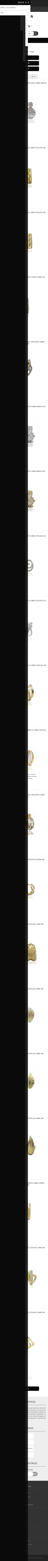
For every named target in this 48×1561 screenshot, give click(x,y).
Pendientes (25, 52)
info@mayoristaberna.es (26, 1448)
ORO (19, 52)
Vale (24, 784)
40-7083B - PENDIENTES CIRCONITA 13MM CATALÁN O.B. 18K (24, 601)
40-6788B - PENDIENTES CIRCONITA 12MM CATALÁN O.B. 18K (24, 537)
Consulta (24, 1548)
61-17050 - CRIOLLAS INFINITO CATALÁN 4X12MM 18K (24, 859)
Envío (24, 1515)
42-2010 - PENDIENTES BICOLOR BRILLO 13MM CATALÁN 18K (24, 731)
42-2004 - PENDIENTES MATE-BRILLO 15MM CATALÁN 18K (24, 665)
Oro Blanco (24, 68)
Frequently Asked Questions (24, 1544)
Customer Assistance (24, 1540)
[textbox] (22, 33)
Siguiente (30, 1377)
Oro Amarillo (23, 63)
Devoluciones (24, 1511)
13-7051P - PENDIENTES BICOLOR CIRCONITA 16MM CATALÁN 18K (24, 343)
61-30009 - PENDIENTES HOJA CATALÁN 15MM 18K (23, 1053)
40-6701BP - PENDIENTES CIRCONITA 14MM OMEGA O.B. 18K (24, 407)
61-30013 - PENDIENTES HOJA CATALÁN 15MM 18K (23, 1118)
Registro (18, 2)
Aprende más (24, 787)
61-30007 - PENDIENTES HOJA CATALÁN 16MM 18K (23, 989)
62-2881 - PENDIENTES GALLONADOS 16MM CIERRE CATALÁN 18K (24, 1184)
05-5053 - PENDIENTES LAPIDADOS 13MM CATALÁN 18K (24, 148)
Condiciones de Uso (24, 1493)
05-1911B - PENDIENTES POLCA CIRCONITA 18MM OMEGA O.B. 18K (24, 84)
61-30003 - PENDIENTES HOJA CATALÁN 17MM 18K (23, 924)
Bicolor (24, 57)
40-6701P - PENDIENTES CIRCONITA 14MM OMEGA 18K (24, 471)
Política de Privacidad (24, 1496)
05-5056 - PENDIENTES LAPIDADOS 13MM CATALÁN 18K (24, 212)
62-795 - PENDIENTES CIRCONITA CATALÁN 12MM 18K (24, 1312)
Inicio (15, 52)
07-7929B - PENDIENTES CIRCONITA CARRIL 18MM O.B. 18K (24, 278)
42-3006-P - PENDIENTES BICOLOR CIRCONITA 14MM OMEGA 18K (24, 796)
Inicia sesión (24, 2)
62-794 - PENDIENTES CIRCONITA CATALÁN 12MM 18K (24, 1248)
